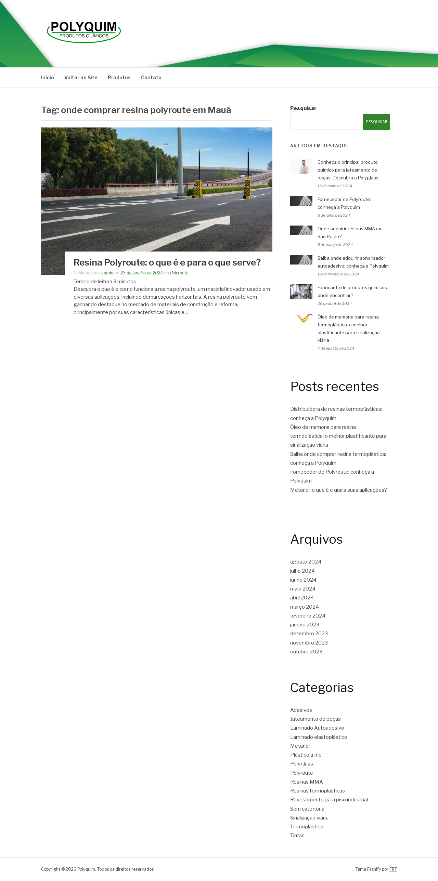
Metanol (300, 746)
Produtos (119, 77)
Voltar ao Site (81, 77)
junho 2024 (303, 580)
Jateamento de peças (315, 719)
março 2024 (304, 607)
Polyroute (179, 272)
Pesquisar (303, 108)
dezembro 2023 (309, 634)
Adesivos (301, 710)
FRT (393, 869)
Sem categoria (307, 809)
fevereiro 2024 (307, 616)
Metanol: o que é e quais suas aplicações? (338, 490)
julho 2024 (302, 571)
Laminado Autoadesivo (317, 728)
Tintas (297, 835)
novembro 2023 (309, 643)
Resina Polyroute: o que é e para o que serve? (167, 262)
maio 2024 (302, 589)
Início (47, 77)
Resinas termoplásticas (317, 791)
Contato (151, 77)
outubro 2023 (306, 652)
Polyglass (301, 764)
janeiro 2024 (305, 625)
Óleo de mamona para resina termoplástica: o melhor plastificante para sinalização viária (338, 436)
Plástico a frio (306, 755)
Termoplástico (306, 827)
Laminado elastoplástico (318, 737)
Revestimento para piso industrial (329, 800)
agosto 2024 (305, 562)
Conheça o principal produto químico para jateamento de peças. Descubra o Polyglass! (348, 169)
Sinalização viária (309, 818)
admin (107, 272)
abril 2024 (302, 598)
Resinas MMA (306, 782)
